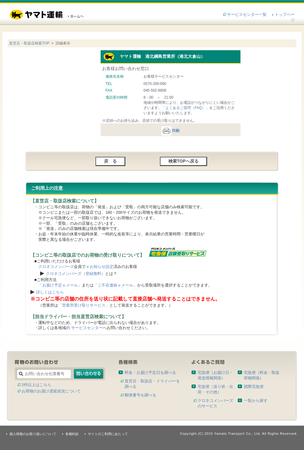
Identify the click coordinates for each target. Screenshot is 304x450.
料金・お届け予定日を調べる (150, 372)
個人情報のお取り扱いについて (32, 434)
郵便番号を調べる (140, 395)
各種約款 (72, 434)
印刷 (170, 130)
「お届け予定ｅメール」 (60, 285)
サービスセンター (87, 327)
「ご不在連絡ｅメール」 (115, 285)
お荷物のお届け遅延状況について (51, 391)
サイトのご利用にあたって (108, 434)
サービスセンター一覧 (247, 14)
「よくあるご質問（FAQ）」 (185, 108)
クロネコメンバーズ (56, 266)
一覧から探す (256, 400)
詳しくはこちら (50, 292)
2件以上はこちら (36, 384)
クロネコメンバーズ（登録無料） (75, 273)
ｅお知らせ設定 (99, 266)
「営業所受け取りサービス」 (83, 305)
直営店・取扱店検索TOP (29, 43)
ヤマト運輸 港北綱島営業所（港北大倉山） (154, 56)
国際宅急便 (254, 386)
